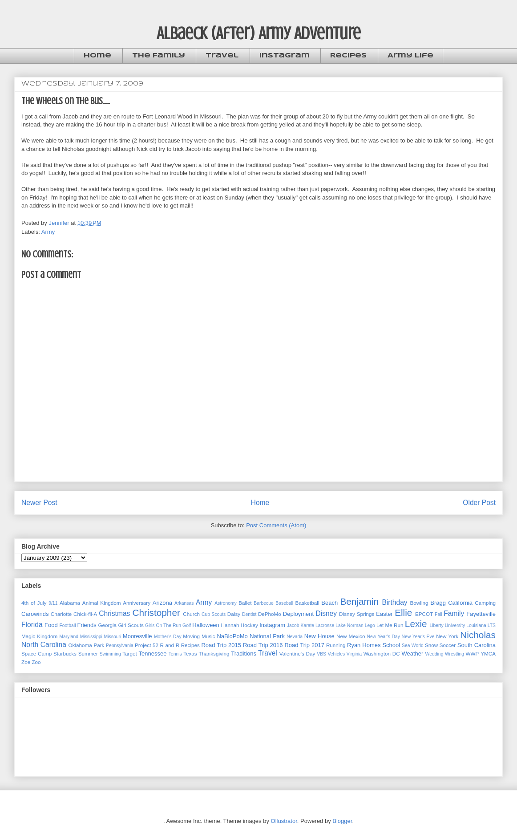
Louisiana (476, 625)
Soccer (448, 645)
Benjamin (359, 601)
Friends (86, 625)
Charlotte (61, 614)
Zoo (36, 662)
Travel (222, 56)
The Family (158, 56)
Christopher (156, 612)
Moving (191, 636)
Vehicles (336, 654)
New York (447, 636)
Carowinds (34, 614)
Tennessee (153, 653)
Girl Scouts (130, 625)
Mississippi (91, 636)
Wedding (434, 654)
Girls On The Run (163, 625)
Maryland (68, 636)
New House (319, 636)
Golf (186, 625)
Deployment (298, 614)
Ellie (403, 612)
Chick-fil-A (85, 614)
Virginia (354, 654)
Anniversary (136, 603)
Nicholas (478, 635)
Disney (326, 613)
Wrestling (454, 654)
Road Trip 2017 (304, 645)
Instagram (284, 56)
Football (67, 625)
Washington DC (382, 653)
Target (129, 653)
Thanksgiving (214, 653)
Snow (431, 645)
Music (208, 636)
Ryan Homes (363, 645)
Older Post (479, 502)
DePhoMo (269, 614)
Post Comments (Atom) (276, 525)
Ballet (244, 603)
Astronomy (225, 603)
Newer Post (39, 502)
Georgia (107, 625)
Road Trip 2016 (263, 645)
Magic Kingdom (39, 636)
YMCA (488, 653)
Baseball (284, 603)
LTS (492, 625)
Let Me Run (390, 625)
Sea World (413, 645)
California (460, 602)
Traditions (243, 653)
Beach (329, 602)
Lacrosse (324, 625)
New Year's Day (383, 636)
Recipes (348, 56)
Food (51, 625)
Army (48, 231)
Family (454, 613)
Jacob (293, 625)
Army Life (410, 56)
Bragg (438, 602)
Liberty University (447, 625)
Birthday (394, 602)
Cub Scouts (214, 614)
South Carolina (476, 645)
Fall (438, 614)
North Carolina (43, 644)
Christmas (114, 613)
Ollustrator (284, 821)
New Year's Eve (418, 636)
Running (336, 645)
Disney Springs (356, 614)
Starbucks (65, 653)
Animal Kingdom (101, 603)
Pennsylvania (119, 645)
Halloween (205, 625)
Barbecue (263, 603)
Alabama (70, 603)
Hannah (230, 625)
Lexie (416, 624)
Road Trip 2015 (221, 645)
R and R (170, 645)
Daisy (233, 614)
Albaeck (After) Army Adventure (259, 33)
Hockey (249, 625)
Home (97, 56)
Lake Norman (349, 625)
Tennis (175, 654)
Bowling (419, 603)
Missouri (112, 636)
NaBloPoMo (232, 636)
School (391, 645)
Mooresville (137, 636)
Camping (485, 603)
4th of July (33, 603)
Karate (307, 625)
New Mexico (350, 636)
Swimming (110, 654)
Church (191, 614)
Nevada (295, 636)
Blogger (342, 821)
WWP (472, 653)
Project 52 (146, 645)
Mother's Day (168, 636)
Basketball (307, 603)
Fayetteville (481, 614)
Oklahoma (80, 645)
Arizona (162, 602)
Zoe (25, 662)
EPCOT (424, 614)
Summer (88, 653)
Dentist (249, 614)
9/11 (52, 603)
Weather (412, 653)
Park (98, 645)
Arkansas (184, 603)
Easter (384, 614)
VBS (321, 654)
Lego (370, 625)
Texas (190, 653)
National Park (267, 636)
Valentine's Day (297, 653)
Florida (32, 624)
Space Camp (36, 653)
